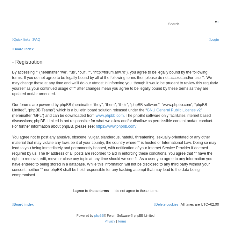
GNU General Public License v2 (174, 110)
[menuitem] (36, 39)
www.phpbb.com (110, 115)
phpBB (99, 215)
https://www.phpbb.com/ (116, 126)
